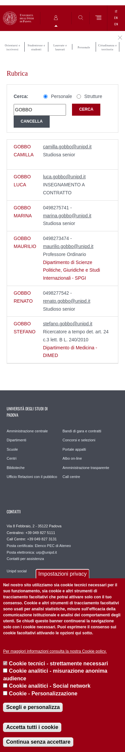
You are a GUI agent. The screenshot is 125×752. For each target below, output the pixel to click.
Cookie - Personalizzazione (43, 693)
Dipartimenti (16, 440)
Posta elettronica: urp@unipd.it (32, 552)
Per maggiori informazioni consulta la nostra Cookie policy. (55, 651)
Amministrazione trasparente (86, 468)
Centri (11, 458)
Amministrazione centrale (27, 431)
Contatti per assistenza (25, 559)
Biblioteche (16, 468)
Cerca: (21, 96)
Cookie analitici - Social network (50, 686)
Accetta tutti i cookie (32, 727)
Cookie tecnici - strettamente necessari (58, 663)
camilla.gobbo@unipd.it (67, 146)
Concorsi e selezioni (79, 440)
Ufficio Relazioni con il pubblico (32, 477)
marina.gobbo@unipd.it (67, 215)
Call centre (71, 477)
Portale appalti (74, 449)
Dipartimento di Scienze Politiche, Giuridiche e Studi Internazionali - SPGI (71, 270)
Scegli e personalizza (33, 707)
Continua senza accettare (38, 742)
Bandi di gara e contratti (82, 431)
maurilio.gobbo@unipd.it (68, 246)
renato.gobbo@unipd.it (66, 301)
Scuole (12, 449)
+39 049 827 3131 (42, 539)
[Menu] (98, 18)
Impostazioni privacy (62, 574)
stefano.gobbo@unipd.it (67, 323)
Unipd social (17, 571)
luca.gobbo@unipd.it (64, 176)
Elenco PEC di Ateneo (53, 546)
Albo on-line (72, 458)
